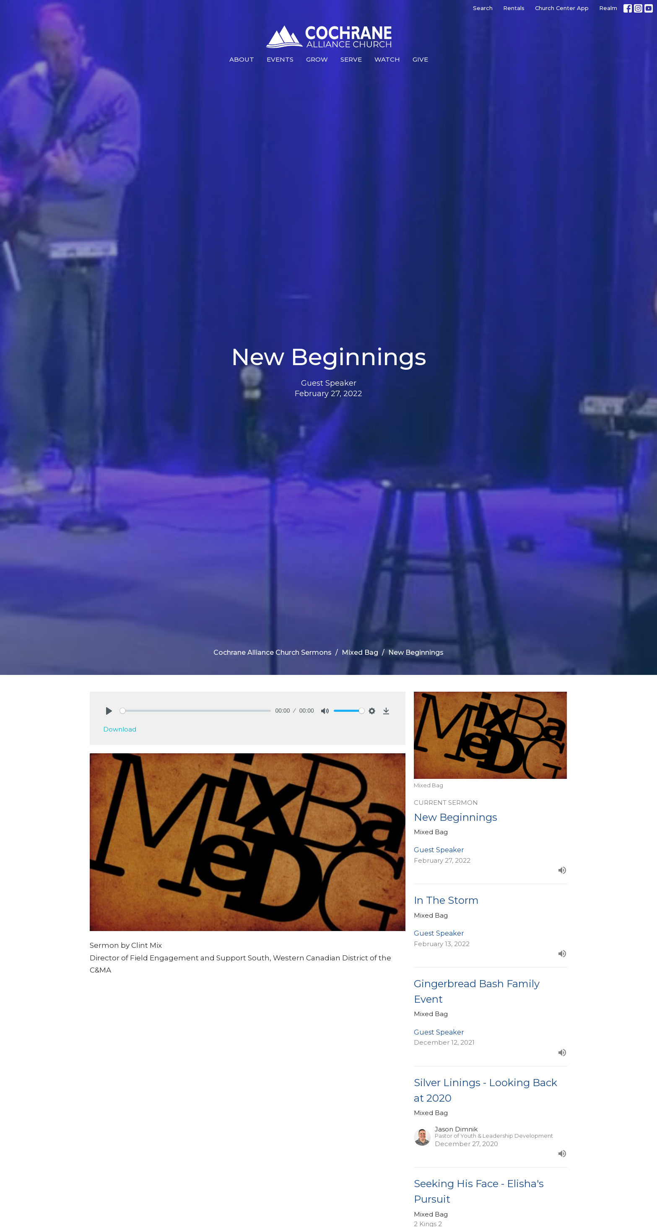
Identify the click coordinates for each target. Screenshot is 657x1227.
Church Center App (562, 8)
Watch (387, 59)
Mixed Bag (360, 652)
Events (280, 59)
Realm (608, 8)
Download (119, 729)
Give (420, 59)
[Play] (109, 711)
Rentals (514, 8)
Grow (317, 59)
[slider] (195, 711)
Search (483, 8)
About (241, 59)
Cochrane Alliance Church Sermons (272, 652)
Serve (351, 59)
